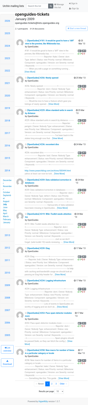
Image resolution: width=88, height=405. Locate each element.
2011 (7, 260)
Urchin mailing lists (13, 6)
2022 (7, 70)
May (5, 210)
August (6, 201)
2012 (7, 247)
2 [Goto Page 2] (51, 384)
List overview (7, 349)
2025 (7, 33)
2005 (7, 335)
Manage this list (59, 6)
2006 (7, 322)
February (7, 219)
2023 (7, 58)
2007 (7, 310)
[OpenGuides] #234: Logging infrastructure (45, 280)
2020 (7, 95)
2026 (7, 20)
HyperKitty (43, 401)
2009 (7, 285)
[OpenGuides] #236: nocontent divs (42, 144)
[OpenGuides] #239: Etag (37, 248)
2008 (7, 297)
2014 (7, 170)
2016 (7, 145)
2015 (7, 158)
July (5, 204)
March (6, 216)
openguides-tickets (32, 14)
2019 (7, 108)
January (6, 222)
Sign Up (74, 8)
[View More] (30, 72)
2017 (7, 133)
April (5, 213)
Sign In (73, 3)
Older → (63, 384)
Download (7, 362)
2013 (7, 235)
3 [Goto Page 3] (56, 384)
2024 (7, 45)
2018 (7, 120)
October (6, 192)
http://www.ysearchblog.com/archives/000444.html (48, 170)
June (5, 207)
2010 (7, 272)
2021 (7, 83)
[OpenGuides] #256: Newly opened (41, 78)
